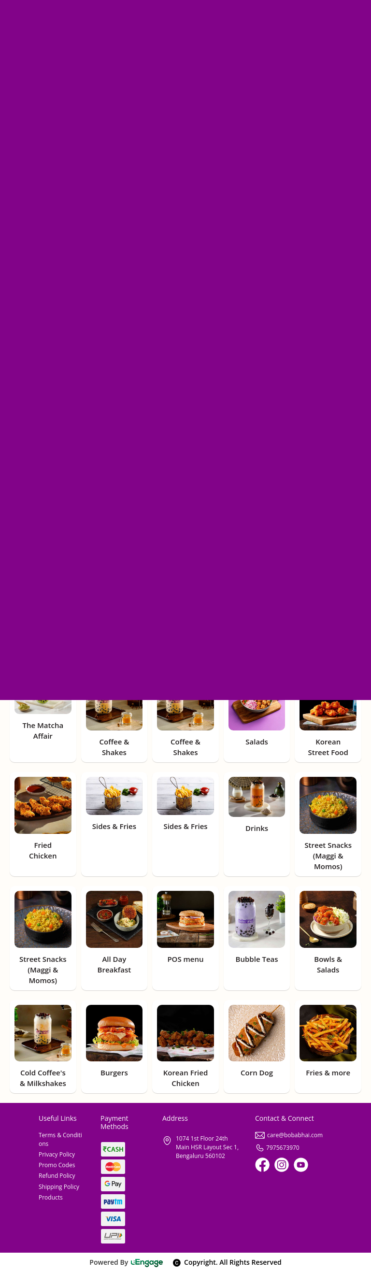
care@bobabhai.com (289, 1135)
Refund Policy (57, 1176)
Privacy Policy (57, 1154)
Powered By (126, 1262)
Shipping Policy (59, 1187)
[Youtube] (301, 1165)
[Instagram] (281, 1165)
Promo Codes (57, 1165)
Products (51, 1197)
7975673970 (277, 1147)
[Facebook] (262, 1165)
